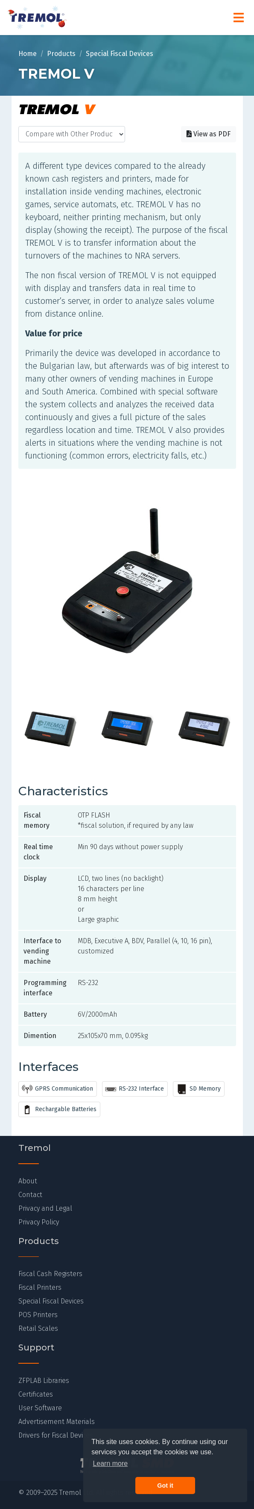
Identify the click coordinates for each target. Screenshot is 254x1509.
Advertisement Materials (56, 1422)
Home (27, 54)
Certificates (35, 1394)
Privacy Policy (38, 1222)
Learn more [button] (110, 1463)
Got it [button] (165, 1485)
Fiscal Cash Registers (50, 1274)
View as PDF (209, 134)
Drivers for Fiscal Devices (55, 1435)
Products (61, 54)
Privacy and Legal (45, 1208)
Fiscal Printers (39, 1287)
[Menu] (238, 17)
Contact (30, 1195)
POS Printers (38, 1315)
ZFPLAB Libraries (43, 1381)
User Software (40, 1408)
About (27, 1181)
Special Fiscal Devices (119, 54)
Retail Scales (38, 1328)
